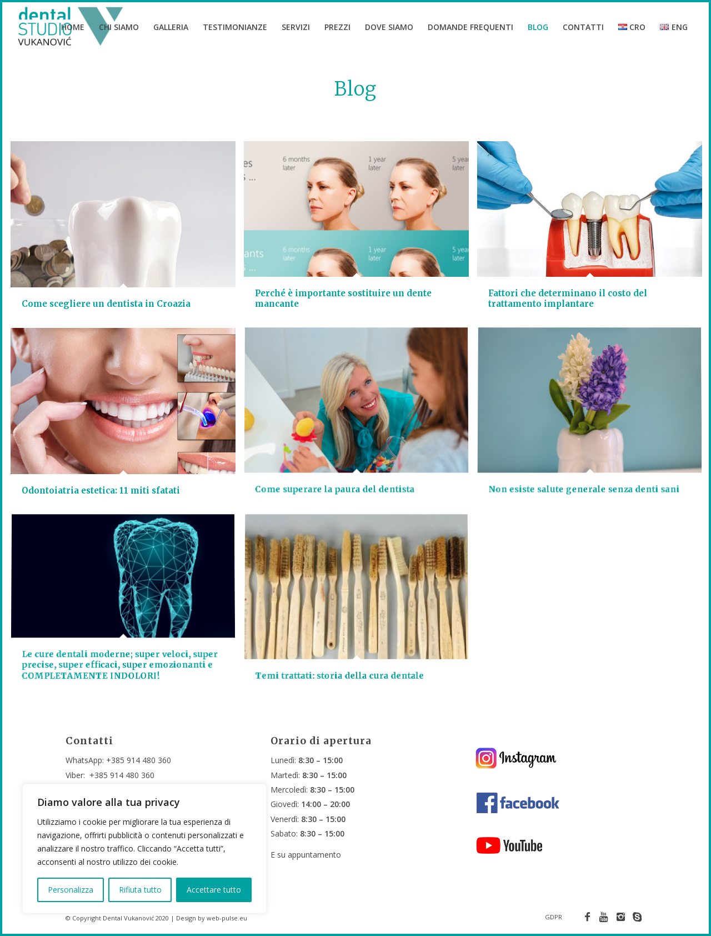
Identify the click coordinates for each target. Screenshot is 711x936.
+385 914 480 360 (138, 760)
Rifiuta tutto (140, 889)
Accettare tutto (214, 889)
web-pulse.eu (227, 918)
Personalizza (70, 889)
